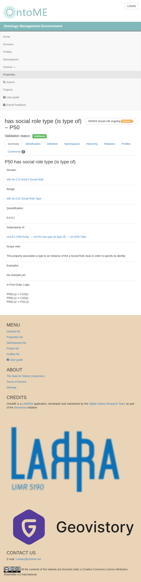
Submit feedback (14, 104)
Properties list (15, 337)
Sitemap (11, 387)
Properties (9, 74)
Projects (8, 89)
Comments (16, 151)
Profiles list (13, 354)
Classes (9, 67)
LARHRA (28, 403)
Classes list (13, 331)
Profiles (7, 51)
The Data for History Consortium (26, 376)
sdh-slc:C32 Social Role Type (24, 198)
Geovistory (20, 407)
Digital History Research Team (107, 403)
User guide (11, 97)
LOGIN (131, 6)
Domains (8, 44)
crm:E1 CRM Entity (18, 236)
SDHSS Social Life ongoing (111, 121)
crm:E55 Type (78, 236)
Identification (33, 143)
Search (9, 82)
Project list (13, 348)
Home (6, 36)
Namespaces (11, 59)
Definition (52, 143)
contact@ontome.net (28, 559)
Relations (109, 143)
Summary (13, 143)
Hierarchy (92, 143)
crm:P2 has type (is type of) (49, 236)
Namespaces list (16, 342)
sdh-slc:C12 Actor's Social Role (25, 179)
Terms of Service (16, 381)
